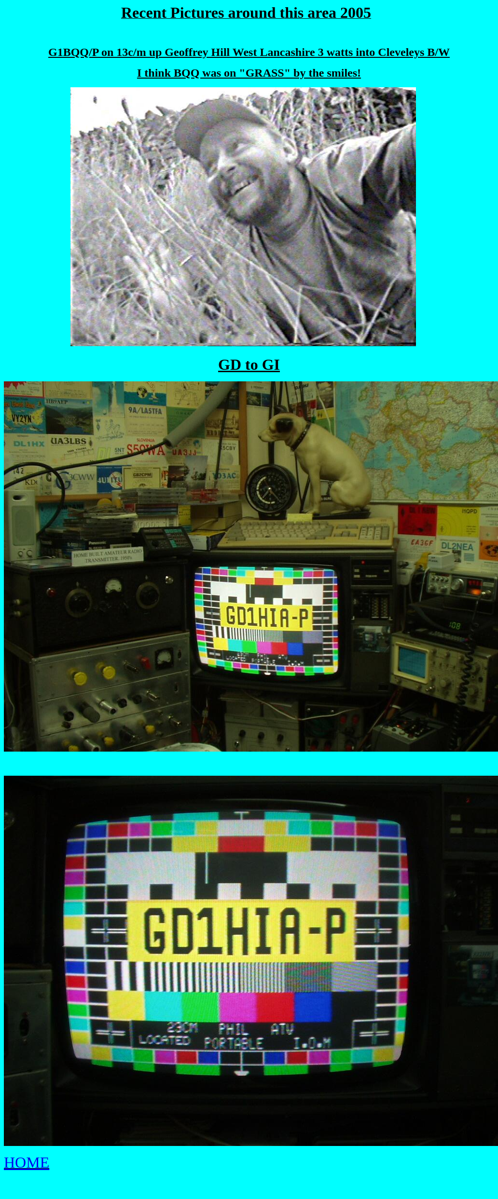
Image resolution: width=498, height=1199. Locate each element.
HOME (26, 1162)
